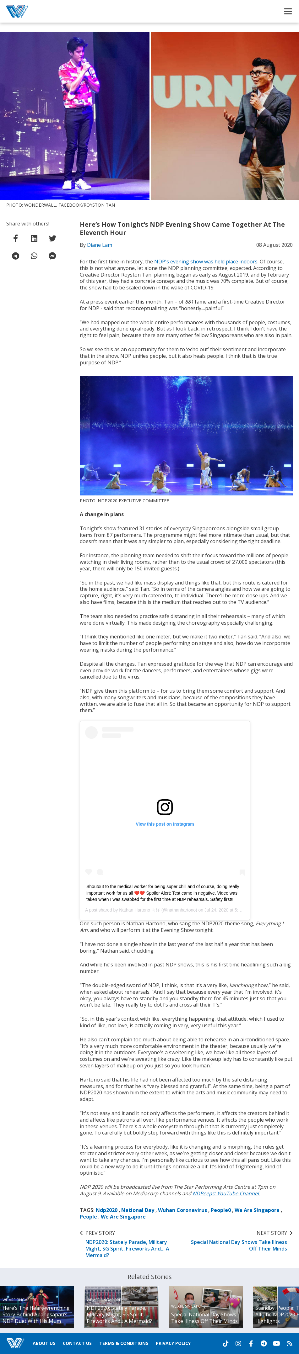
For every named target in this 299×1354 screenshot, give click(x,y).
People (88, 1216)
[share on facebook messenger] (52, 256)
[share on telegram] (15, 256)
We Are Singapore (257, 1210)
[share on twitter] (52, 238)
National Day (137, 1210)
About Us (44, 1343)
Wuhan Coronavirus (182, 1210)
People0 (221, 1210)
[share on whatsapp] (34, 256)
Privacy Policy (173, 1343)
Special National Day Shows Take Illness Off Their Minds (238, 1241)
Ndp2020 (106, 1210)
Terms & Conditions (123, 1343)
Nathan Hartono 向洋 (139, 909)
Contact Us (77, 1343)
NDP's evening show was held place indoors (206, 261)
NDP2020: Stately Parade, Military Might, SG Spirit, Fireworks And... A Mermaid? (133, 1244)
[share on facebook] (15, 238)
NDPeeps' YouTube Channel (226, 1193)
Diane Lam (99, 244)
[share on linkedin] (34, 238)
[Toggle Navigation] (288, 11)
